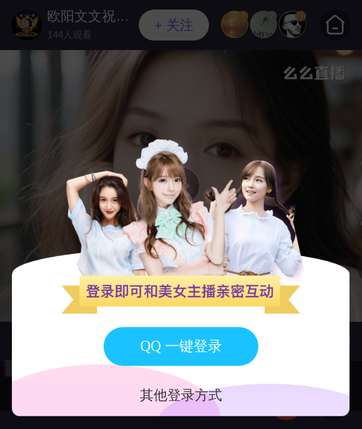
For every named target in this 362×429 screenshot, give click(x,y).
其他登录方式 (181, 395)
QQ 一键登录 (180, 346)
